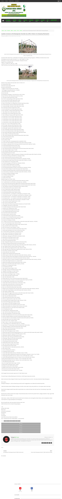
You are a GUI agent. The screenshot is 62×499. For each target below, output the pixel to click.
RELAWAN (8, 21)
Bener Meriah (45, 89)
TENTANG (31, 21)
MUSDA (44, 97)
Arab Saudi (54, 85)
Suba (56, 99)
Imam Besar (56, 93)
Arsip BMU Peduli (46, 87)
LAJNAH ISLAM (54, 20)
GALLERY (43, 21)
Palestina (44, 99)
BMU (12, 30)
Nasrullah (59, 497)
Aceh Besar (52, 82)
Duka (44, 93)
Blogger (53, 497)
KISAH (20, 21)
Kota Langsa (45, 95)
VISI (47, 21)
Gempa (47, 93)
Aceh (5, 30)
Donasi (15, 30)
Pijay (53, 99)
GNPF (50, 93)
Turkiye (44, 101)
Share (13, 438)
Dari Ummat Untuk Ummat (47, 91)
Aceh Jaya (56, 82)
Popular (51, 67)
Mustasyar (52, 97)
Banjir (56, 87)
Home (3, 30)
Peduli (21, 30)
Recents (45, 67)
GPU (18, 30)
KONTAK (25, 21)
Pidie (51, 99)
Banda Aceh (52, 87)
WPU (47, 101)
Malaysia (55, 95)
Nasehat (56, 97)
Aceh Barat (47, 82)
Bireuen (8, 30)
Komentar (57, 67)
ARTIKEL (14, 21)
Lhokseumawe (50, 95)
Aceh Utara (49, 85)
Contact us (58, 493)
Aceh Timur (45, 85)
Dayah (54, 91)
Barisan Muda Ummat (11, 497)
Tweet (4, 438)
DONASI (37, 21)
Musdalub (48, 97)
